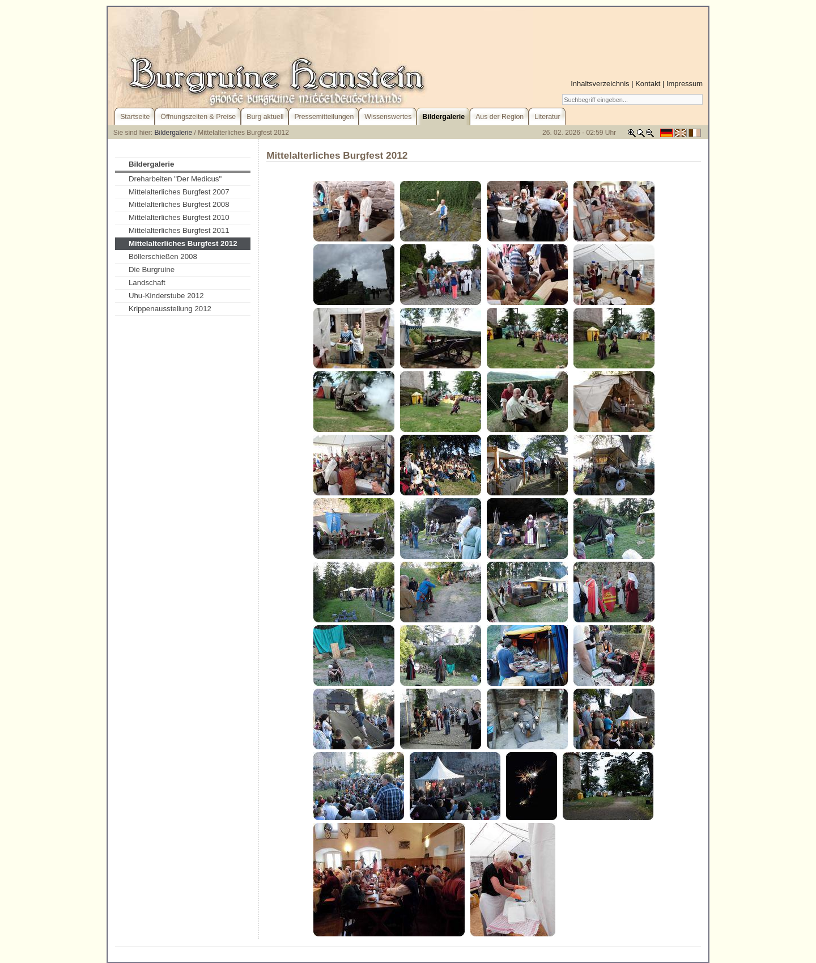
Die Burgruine (152, 269)
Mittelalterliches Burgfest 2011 (179, 230)
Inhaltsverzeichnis (600, 83)
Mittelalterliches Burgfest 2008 (179, 204)
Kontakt (647, 83)
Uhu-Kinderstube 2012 (166, 295)
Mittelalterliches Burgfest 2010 (179, 217)
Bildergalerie (174, 133)
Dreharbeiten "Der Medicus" (175, 179)
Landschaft (147, 282)
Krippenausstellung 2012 (170, 308)
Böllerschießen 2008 (163, 256)
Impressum (684, 83)
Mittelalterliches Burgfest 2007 (179, 192)
